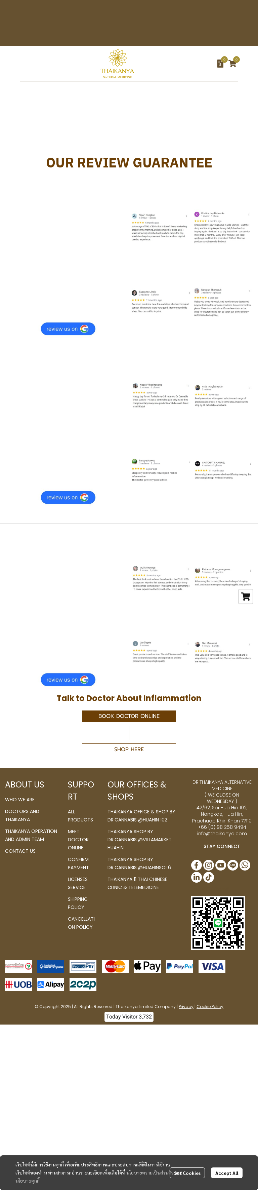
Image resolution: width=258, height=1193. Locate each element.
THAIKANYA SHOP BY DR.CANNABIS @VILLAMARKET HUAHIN (140, 839)
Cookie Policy (210, 1006)
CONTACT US (20, 851)
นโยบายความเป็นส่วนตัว (150, 1172)
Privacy (186, 1006)
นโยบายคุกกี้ (27, 1181)
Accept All (226, 1173)
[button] (183, 63)
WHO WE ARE (20, 799)
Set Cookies (187, 1173)
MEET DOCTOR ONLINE (78, 839)
